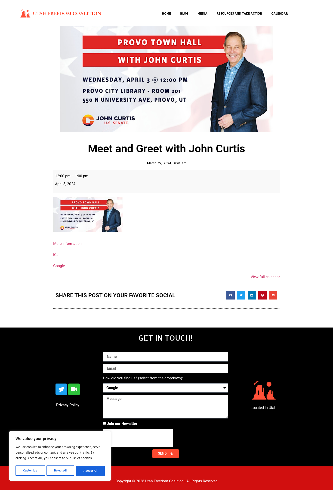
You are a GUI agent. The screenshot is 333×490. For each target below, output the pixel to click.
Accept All (90, 471)
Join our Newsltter (122, 423)
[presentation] (138, 438)
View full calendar (265, 277)
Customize (30, 471)
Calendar (279, 13)
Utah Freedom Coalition (67, 13)
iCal (56, 255)
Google (59, 266)
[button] (230, 295)
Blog (184, 13)
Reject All (61, 471)
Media (202, 13)
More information (67, 243)
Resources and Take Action (239, 13)
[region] (60, 456)
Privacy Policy (67, 405)
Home (166, 13)
